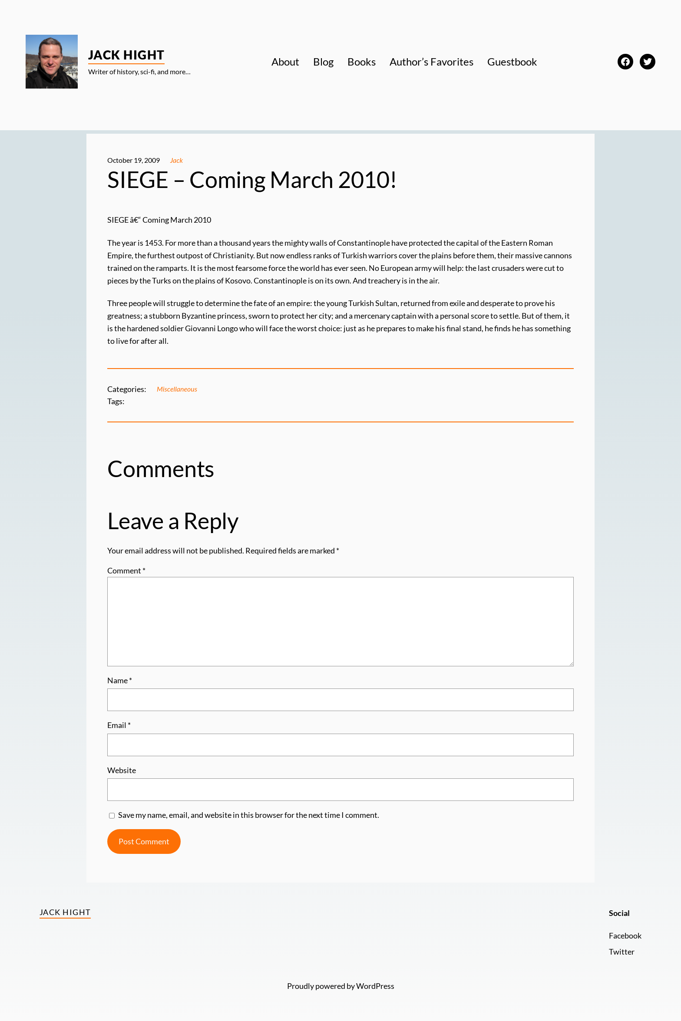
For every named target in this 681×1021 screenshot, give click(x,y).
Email (119, 725)
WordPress (375, 986)
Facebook (625, 935)
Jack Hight (126, 54)
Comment (126, 570)
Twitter (622, 951)
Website (121, 770)
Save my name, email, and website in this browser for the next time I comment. (248, 815)
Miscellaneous (177, 389)
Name (119, 680)
